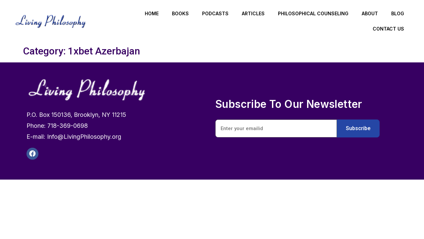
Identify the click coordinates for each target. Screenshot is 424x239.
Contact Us (388, 29)
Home (152, 13)
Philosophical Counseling (313, 13)
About (370, 13)
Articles (253, 13)
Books (180, 13)
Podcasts (215, 13)
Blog (397, 13)
